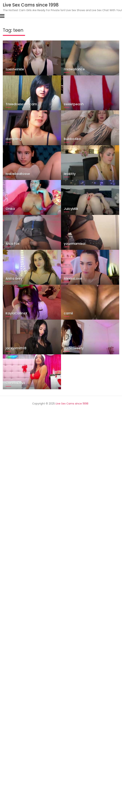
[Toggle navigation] (2, 16)
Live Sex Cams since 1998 (31, 5)
